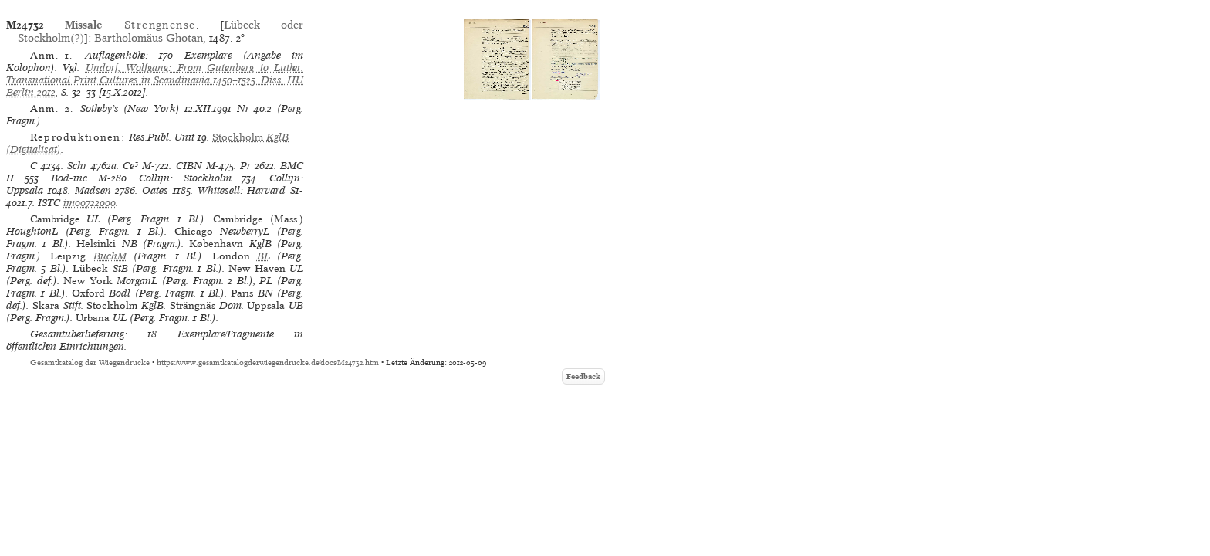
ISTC (49, 202)
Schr (77, 165)
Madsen (93, 190)
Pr (245, 165)
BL (263, 256)
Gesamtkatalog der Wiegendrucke (90, 363)
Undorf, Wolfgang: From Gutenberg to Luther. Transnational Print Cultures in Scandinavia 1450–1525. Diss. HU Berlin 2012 (154, 80)
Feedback (583, 376)
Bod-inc (69, 178)
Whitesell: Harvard (242, 190)
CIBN (189, 165)
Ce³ (130, 165)
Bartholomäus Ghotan (148, 38)
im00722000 (89, 202)
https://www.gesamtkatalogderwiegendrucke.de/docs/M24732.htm (268, 363)
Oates (155, 190)
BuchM (110, 256)
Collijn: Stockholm (185, 178)
